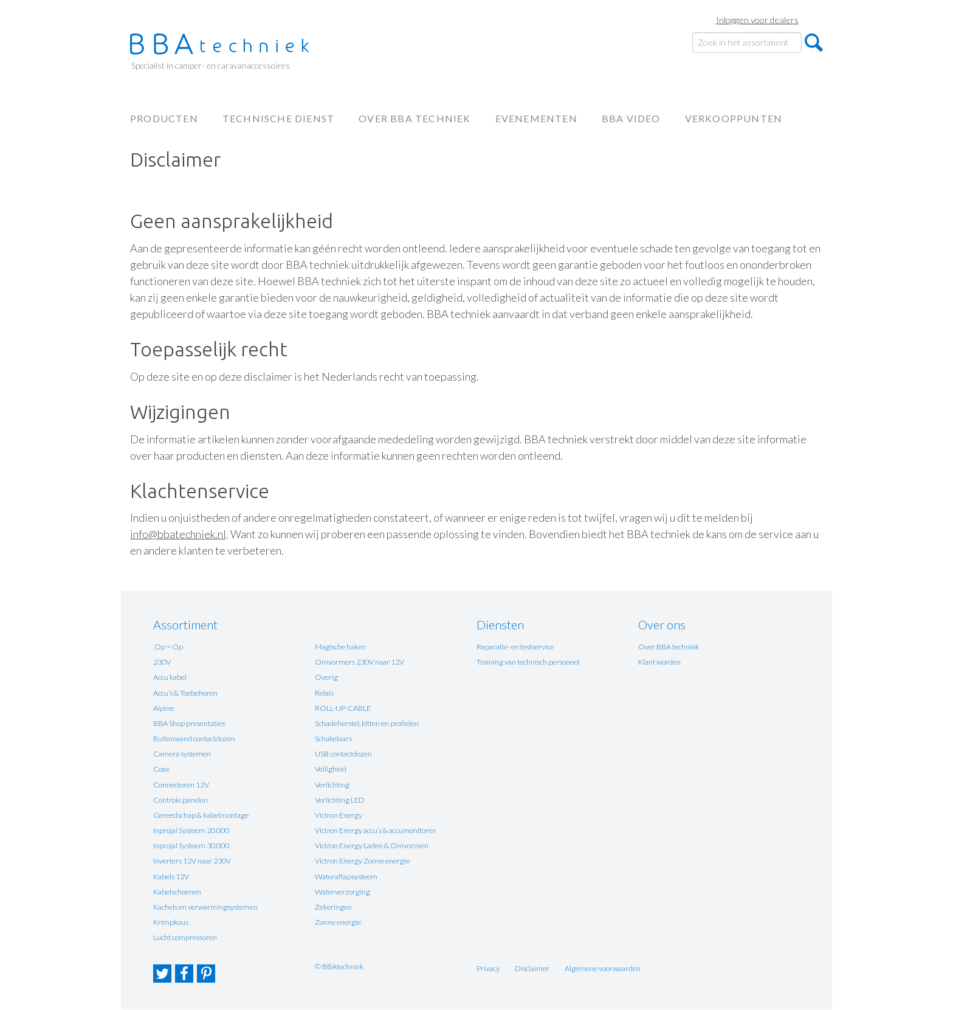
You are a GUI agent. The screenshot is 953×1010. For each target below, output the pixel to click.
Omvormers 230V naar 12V (359, 661)
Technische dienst (278, 118)
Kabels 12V (171, 876)
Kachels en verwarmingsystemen (205, 906)
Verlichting (332, 784)
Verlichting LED (340, 799)
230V (162, 661)
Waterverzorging (342, 891)
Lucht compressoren (185, 937)
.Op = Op (168, 646)
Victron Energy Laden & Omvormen (371, 845)
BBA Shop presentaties (189, 723)
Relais (324, 692)
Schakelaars (333, 738)
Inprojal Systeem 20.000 (191, 830)
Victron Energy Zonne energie (362, 860)
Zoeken (814, 42)
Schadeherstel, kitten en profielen (367, 723)
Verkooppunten (734, 118)
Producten (164, 118)
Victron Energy (338, 815)
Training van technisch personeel (527, 661)
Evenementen (536, 118)
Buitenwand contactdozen (194, 738)
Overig (326, 677)
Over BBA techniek (414, 118)
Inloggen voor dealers (757, 20)
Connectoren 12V (181, 784)
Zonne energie (338, 922)
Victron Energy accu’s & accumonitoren (375, 830)
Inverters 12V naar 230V (192, 860)
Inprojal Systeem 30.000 (191, 845)
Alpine (163, 708)
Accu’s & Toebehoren (185, 692)
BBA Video (631, 118)
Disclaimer (532, 968)
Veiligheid (330, 768)
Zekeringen (333, 906)
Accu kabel (170, 677)
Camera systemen (182, 753)
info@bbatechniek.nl (178, 534)
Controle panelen (180, 799)
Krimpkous (170, 922)
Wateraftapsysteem (346, 876)
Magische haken (340, 646)
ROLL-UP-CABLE (343, 708)
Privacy (488, 968)
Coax (161, 768)
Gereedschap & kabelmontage (201, 815)
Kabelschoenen (177, 891)
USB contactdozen (343, 753)
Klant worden (659, 661)
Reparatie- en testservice (515, 646)
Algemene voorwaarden (603, 968)
